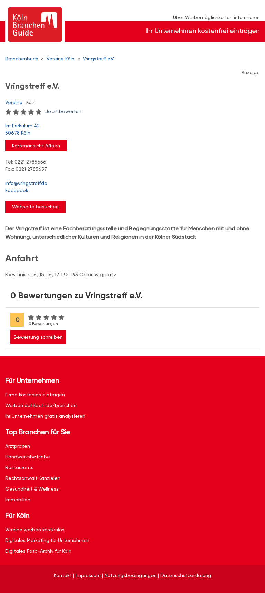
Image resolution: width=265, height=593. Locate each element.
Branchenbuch (21, 58)
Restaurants (19, 467)
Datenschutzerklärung (185, 575)
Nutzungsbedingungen (131, 575)
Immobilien (17, 499)
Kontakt (63, 575)
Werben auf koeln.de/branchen (41, 405)
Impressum (88, 575)
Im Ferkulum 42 (129, 130)
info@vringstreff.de (26, 183)
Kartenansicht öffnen (36, 145)
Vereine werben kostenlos (35, 529)
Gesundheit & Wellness (32, 489)
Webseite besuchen (35, 206)
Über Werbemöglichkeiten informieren (216, 17)
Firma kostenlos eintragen (35, 394)
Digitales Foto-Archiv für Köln (38, 551)
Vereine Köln (61, 58)
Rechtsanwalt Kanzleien (32, 478)
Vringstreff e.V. (99, 58)
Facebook (16, 190)
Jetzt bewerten (63, 111)
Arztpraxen (17, 446)
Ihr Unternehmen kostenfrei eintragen (203, 31)
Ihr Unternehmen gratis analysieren (45, 416)
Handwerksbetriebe (27, 456)
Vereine (13, 102)
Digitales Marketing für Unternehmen (47, 540)
